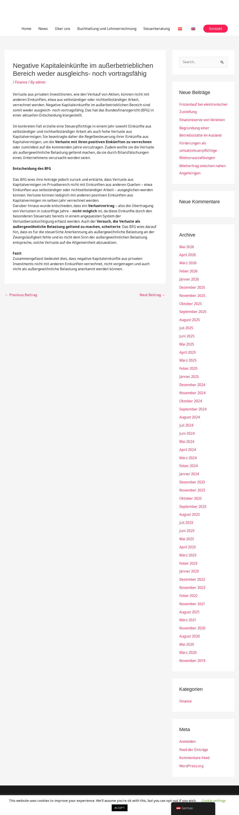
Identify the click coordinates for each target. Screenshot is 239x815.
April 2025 (187, 348)
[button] (215, 29)
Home (26, 28)
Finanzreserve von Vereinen (202, 119)
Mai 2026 (187, 245)
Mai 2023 (187, 530)
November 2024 (192, 387)
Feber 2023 (188, 554)
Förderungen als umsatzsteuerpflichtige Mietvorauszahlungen (198, 149)
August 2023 (189, 506)
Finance (21, 82)
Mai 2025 (187, 340)
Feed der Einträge (193, 738)
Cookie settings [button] (214, 800)
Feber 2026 (188, 268)
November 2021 (192, 593)
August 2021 (189, 601)
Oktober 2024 (190, 395)
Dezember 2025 (192, 284)
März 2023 (188, 546)
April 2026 (187, 253)
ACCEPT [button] (119, 808)
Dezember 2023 (192, 475)
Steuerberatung (156, 28)
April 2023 (187, 538)
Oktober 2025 (190, 300)
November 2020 (192, 617)
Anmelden (187, 730)
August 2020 (189, 625)
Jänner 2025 (189, 372)
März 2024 (188, 451)
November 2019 (192, 649)
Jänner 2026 (189, 276)
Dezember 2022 (192, 570)
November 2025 (192, 292)
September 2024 (192, 403)
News (43, 28)
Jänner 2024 (189, 467)
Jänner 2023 (189, 562)
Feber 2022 (188, 586)
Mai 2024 (187, 435)
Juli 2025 (186, 324)
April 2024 (187, 443)
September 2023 (192, 498)
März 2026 (188, 261)
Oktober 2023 (190, 490)
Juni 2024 (187, 427)
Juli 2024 (186, 419)
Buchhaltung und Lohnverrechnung (106, 28)
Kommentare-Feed (194, 745)
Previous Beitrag (21, 294)
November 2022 (192, 578)
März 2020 (188, 641)
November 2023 (192, 482)
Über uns (62, 28)
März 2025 (188, 356)
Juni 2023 (187, 522)
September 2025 (192, 308)
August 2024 (189, 411)
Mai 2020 (187, 633)
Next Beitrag (152, 294)
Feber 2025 (188, 364)
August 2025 (189, 316)
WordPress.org (191, 753)
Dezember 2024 (192, 379)
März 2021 (188, 609)
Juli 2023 (186, 514)
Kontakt (190, 785)
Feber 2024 (188, 459)
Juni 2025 (187, 332)
